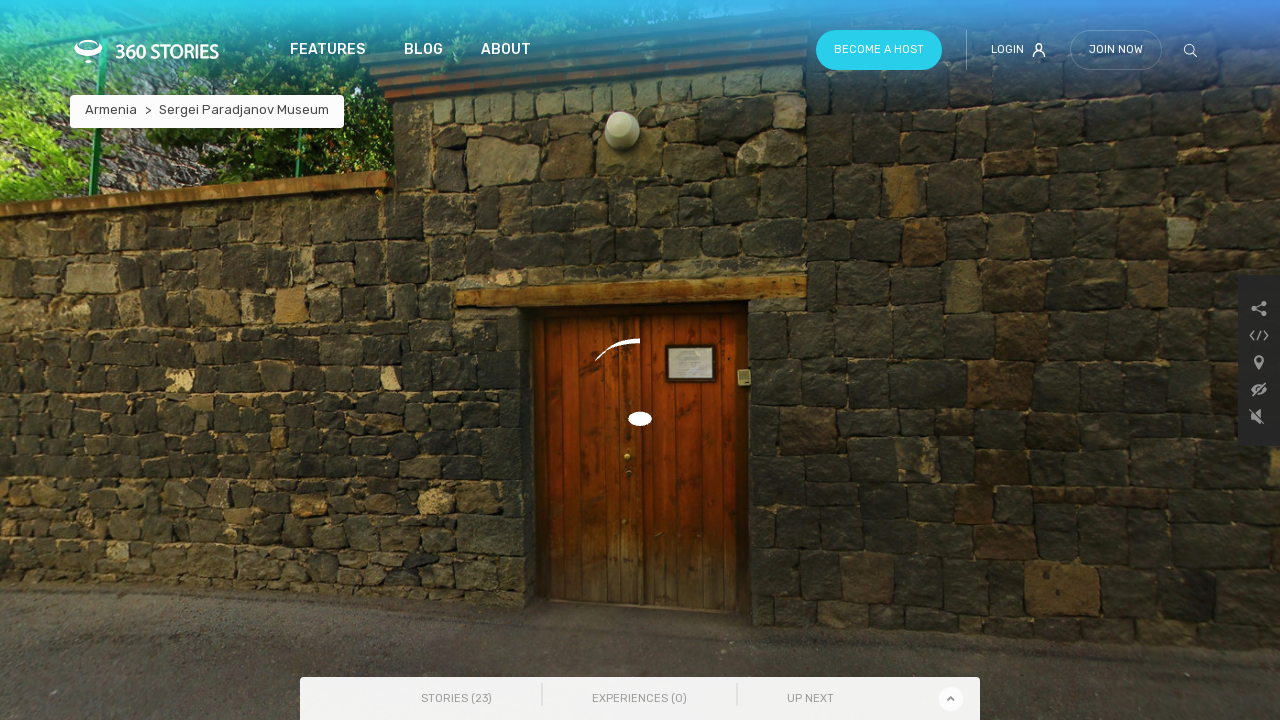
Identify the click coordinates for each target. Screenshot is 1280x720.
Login (1018, 50)
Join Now (1116, 49)
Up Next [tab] (810, 698)
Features (327, 49)
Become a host (879, 49)
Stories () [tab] (456, 698)
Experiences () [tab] (639, 698)
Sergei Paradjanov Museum (244, 109)
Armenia (111, 109)
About (506, 49)
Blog (423, 49)
